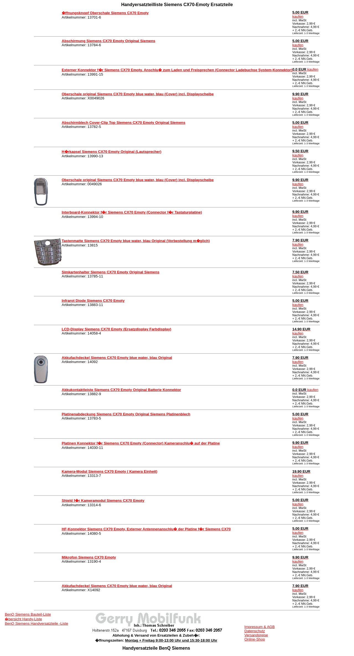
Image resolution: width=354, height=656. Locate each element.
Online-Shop (254, 639)
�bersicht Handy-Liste (23, 619)
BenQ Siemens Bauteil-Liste (28, 614)
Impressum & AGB (259, 627)
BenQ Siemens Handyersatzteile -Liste (36, 623)
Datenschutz (254, 631)
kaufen (300, 14)
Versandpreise (256, 635)
